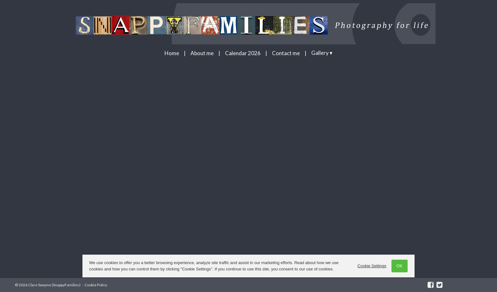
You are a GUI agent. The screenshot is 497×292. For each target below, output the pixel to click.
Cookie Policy (95, 284)
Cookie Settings (370, 265)
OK (398, 265)
